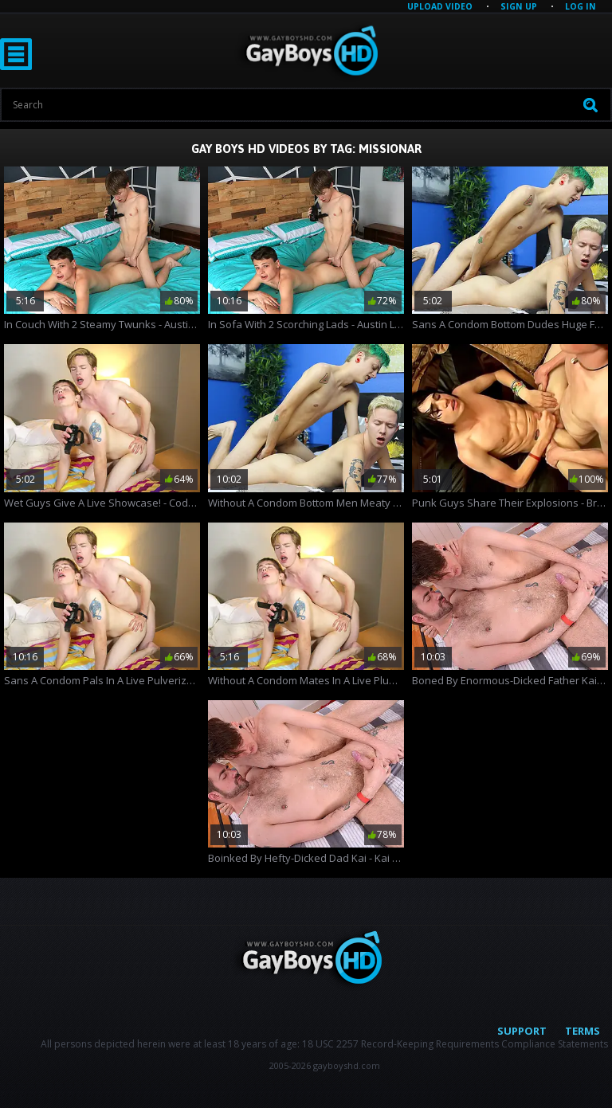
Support (522, 1031)
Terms (582, 1031)
